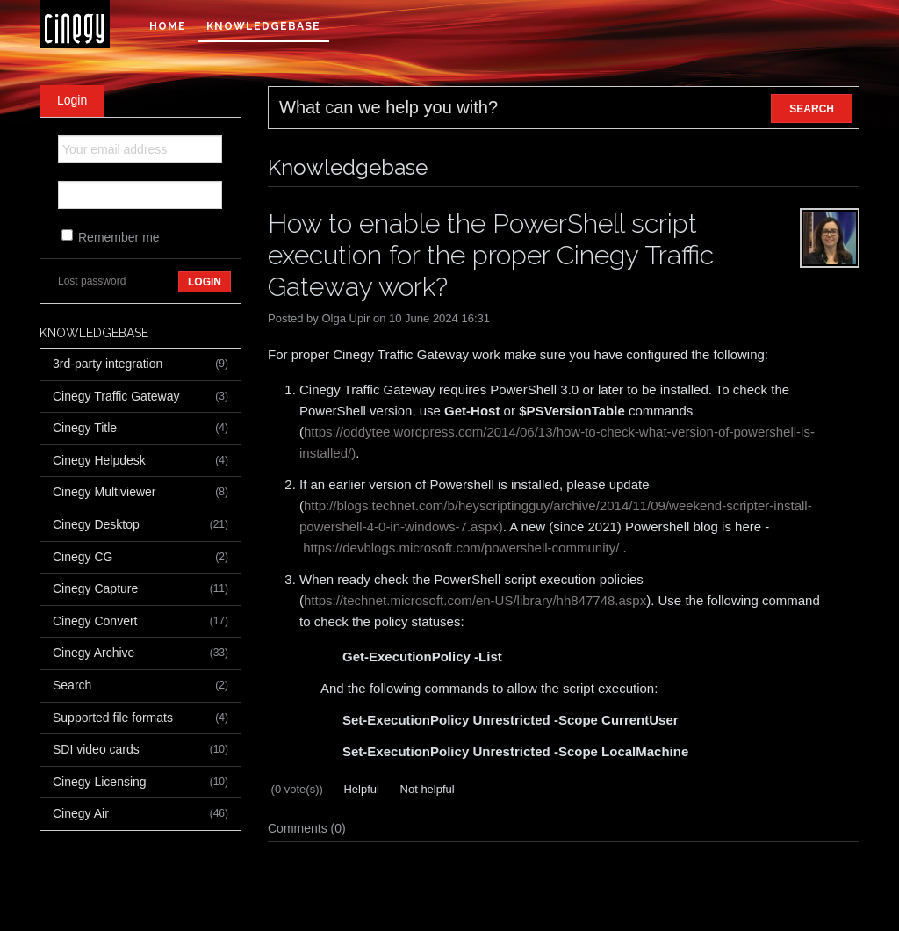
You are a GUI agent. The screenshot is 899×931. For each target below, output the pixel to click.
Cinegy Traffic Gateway (140, 397)
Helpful (360, 789)
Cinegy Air (140, 814)
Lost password (92, 281)
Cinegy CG (140, 558)
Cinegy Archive (140, 653)
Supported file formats (140, 718)
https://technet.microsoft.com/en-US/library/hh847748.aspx (475, 600)
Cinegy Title (140, 428)
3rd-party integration (140, 364)
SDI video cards (140, 750)
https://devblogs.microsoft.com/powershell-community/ (461, 547)
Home (167, 26)
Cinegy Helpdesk (140, 461)
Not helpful (426, 789)
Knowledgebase (263, 26)
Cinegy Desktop (140, 525)
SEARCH (811, 109)
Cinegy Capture (140, 589)
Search (140, 686)
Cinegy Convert (140, 622)
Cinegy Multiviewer (140, 493)
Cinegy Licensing (140, 782)
